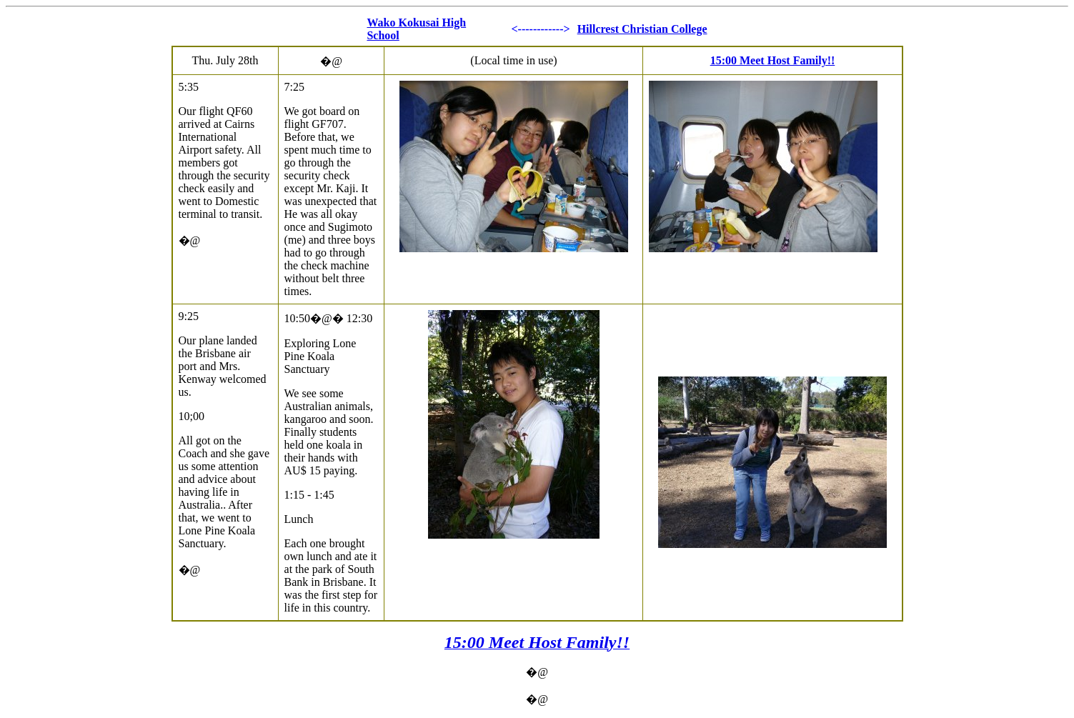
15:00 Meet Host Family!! (772, 60)
